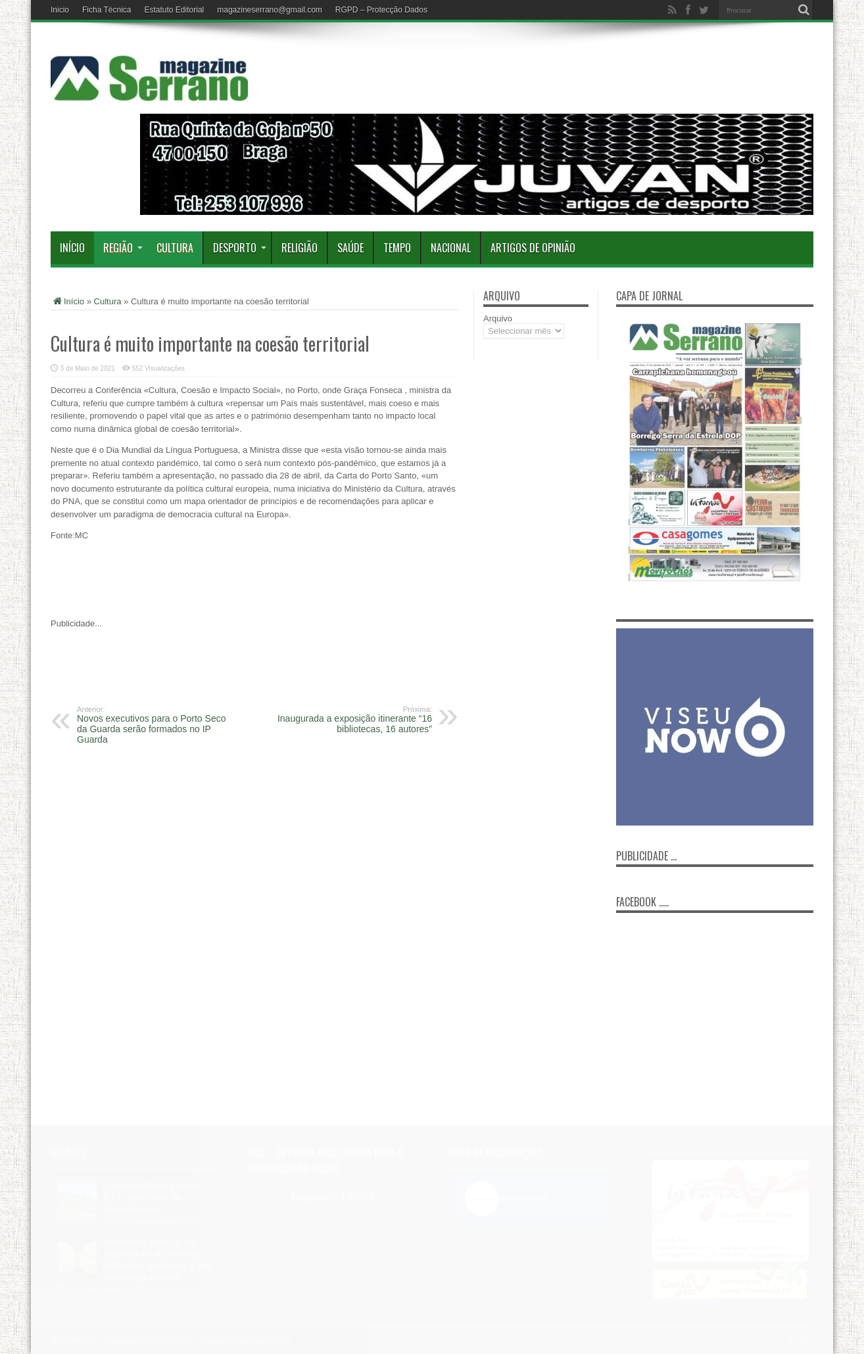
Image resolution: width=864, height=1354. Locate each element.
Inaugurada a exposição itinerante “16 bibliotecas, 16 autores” (351, 719)
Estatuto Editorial (174, 9)
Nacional (451, 248)
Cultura (174, 248)
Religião (299, 248)
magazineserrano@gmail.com (269, 9)
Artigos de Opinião (533, 248)
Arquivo (497, 318)
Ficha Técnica (106, 9)
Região (123, 248)
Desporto (239, 248)
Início (72, 248)
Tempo (397, 248)
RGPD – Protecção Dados (381, 9)
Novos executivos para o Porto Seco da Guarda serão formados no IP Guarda (157, 725)
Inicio (60, 9)
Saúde (350, 248)
